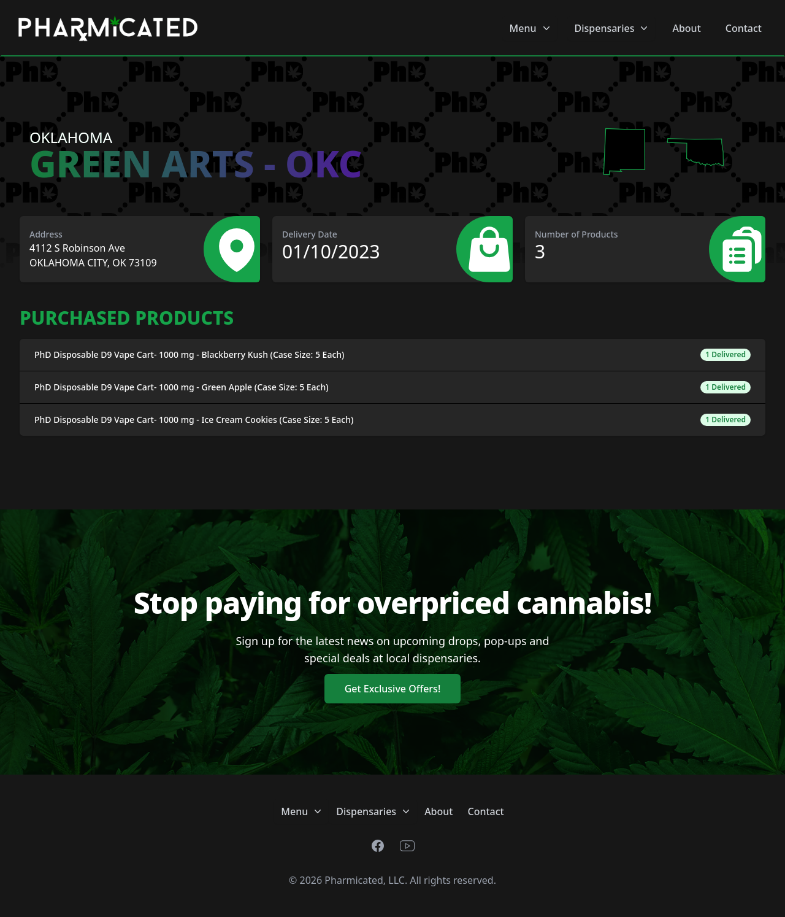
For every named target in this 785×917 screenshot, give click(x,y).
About (686, 28)
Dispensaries (613, 28)
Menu (531, 28)
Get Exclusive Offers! (393, 688)
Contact (744, 28)
